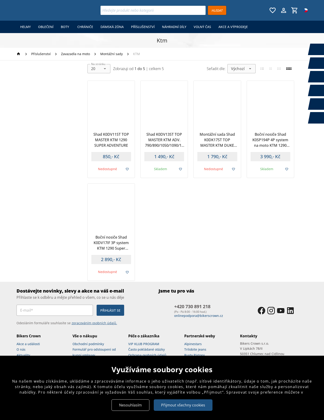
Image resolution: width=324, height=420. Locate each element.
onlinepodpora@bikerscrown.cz (198, 315)
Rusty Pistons (194, 355)
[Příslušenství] (41, 54)
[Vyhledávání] (153, 10)
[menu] (134, 27)
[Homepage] (19, 54)
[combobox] (98, 68)
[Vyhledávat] (217, 10)
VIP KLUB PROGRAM (143, 344)
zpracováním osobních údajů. (94, 323)
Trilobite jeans (195, 349)
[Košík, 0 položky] (294, 10)
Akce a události (28, 344)
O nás (21, 349)
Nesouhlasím (130, 405)
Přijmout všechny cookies (183, 405)
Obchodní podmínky (88, 344)
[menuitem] (25, 27)
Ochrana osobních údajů (147, 355)
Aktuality (23, 355)
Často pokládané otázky (146, 349)
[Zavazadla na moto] (75, 54)
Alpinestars (193, 344)
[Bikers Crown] (45, 10)
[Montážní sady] (111, 54)
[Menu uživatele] (283, 10)
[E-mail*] (55, 310)
